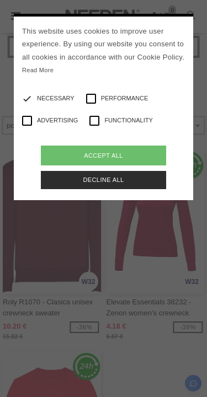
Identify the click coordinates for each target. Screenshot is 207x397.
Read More (38, 70)
